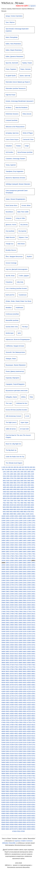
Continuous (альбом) (12, 314)
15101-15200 (18, 543)
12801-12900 (27, 529)
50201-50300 (10, 738)
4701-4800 (30, 487)
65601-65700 (27, 822)
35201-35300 (27, 653)
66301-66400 (18, 827)
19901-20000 (18, 569)
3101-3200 (13, 480)
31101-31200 (18, 631)
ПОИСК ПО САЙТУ (22, 6)
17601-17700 (27, 556)
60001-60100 (27, 791)
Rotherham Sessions (12, 114)
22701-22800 (18, 585)
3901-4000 (6, 485)
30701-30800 (18, 629)
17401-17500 (10, 556)
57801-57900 (10, 780)
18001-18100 (27, 558)
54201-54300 (10, 760)
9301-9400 (6, 511)
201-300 (13, 467)
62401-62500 (27, 804)
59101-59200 (18, 787)
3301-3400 (27, 480)
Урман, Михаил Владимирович (15, 199)
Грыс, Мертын (10, 22)
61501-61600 (18, 800)
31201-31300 (27, 631)
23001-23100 (10, 587)
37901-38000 (18, 669)
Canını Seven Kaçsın (12, 139)
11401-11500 (10, 523)
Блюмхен (9, 218)
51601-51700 (27, 744)
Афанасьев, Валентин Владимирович (18, 339)
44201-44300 (10, 704)
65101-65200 (18, 820)
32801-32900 (27, 640)
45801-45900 (10, 713)
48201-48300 (10, 727)
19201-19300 (27, 565)
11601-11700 (27, 523)
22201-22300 (10, 582)
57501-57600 (18, 778)
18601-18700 (10, 562)
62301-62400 (18, 804)
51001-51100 (10, 742)
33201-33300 (27, 642)
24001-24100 (27, 591)
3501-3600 (9, 483)
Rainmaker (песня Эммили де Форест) (18, 82)
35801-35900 (10, 658)
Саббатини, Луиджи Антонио (15, 346)
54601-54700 (10, 762)
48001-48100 (27, 725)
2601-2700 (9, 478)
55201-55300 (27, 764)
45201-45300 (27, 709)
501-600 (29, 467)
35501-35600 (18, 656)
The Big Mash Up (11, 450)
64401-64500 (27, 816)
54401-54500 (27, 760)
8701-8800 (27, 507)
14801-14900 (27, 540)
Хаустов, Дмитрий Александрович (16, 269)
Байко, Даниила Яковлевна (14, 56)
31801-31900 (10, 636)
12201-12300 (10, 527)
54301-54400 (18, 760)
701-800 (6, 469)
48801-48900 (27, 729)
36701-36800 (18, 662)
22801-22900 (27, 585)
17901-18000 (18, 558)
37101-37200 (18, 665)
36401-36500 (27, 660)
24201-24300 (10, 594)
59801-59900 (10, 791)
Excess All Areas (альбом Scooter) (16, 410)
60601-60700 (10, 795)
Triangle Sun (9, 244)
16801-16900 (27, 551)
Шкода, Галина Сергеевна (14, 16)
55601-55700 (27, 767)
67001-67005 (21, 831)
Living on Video (20, 218)
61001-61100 (10, 798)
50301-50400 (18, 738)
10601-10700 (10, 518)
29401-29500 (10, 622)
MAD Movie (21, 244)
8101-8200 (16, 505)
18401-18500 (27, 560)
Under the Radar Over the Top (15, 456)
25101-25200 (18, 598)
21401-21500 (10, 578)
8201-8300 (23, 505)
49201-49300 (27, 731)
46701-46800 (18, 718)
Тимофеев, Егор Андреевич (14, 171)
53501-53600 (18, 756)
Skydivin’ (29, 256)
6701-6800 (13, 498)
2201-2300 (13, 476)
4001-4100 (13, 485)
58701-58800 (18, 784)
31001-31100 (10, 631)
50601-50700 (10, 740)
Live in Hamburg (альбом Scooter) (16, 288)
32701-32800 (18, 640)
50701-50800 (18, 740)
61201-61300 (27, 798)
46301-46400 (18, 716)
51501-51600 (18, 744)
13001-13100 (10, 531)
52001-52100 (27, 747)
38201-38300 (10, 671)
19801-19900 (10, 569)
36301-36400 (18, 660)
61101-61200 (18, 798)
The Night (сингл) (11, 422)
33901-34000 (18, 647)
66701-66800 (18, 829)
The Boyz (25, 326)
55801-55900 (10, 769)
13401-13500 (10, 534)
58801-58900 (27, 784)
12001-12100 (27, 525)
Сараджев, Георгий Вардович (15, 384)
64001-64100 (27, 813)
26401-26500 (27, 605)
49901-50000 (18, 736)
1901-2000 (23, 474)
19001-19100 (10, 565)
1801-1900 (16, 474)
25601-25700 (27, 600)
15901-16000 (18, 547)
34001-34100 (27, 647)
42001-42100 (27, 691)
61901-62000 (18, 802)
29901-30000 (18, 625)
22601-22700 (10, 585)
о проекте (32, 6)
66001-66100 (27, 824)
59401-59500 (10, 789)
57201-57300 (27, 776)
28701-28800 (18, 618)
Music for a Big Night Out (13, 444)
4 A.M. (27, 416)
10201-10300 (10, 516)
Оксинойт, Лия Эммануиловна (15, 352)
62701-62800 (18, 807)
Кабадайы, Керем (11, 397)
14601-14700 (10, 540)
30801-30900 (27, 629)
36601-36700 (10, 662)
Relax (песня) (27, 114)
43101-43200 (18, 698)
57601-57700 (27, 778)
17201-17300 (27, 554)
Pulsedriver (9, 282)
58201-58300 (10, 782)
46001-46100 (27, 713)
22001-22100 (27, 580)
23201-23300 (27, 587)
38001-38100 (27, 669)
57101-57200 (18, 776)
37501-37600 (18, 667)
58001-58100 (27, 780)
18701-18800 (18, 562)
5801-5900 (13, 494)
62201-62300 (10, 804)
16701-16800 (18, 551)
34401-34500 (27, 649)
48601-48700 (10, 729)
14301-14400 (18, 538)
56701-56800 (18, 773)
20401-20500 (27, 571)
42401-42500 (27, 693)
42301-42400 (18, 693)
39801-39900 (10, 680)
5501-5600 (23, 491)
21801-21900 (10, 580)
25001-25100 (10, 598)
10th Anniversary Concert (13, 416)
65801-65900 (10, 824)
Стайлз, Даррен (24, 275)
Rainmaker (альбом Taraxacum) (16, 88)
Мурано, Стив (23, 237)
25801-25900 (10, 602)
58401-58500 (27, 782)
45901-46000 (18, 713)
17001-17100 (10, 554)
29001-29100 (10, 620)
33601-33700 (27, 645)
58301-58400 (18, 782)
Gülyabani (9, 146)
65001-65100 (10, 820)
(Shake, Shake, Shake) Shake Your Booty (18, 301)
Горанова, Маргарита (12, 378)
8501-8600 (13, 507)
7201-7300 (16, 500)
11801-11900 (10, 525)
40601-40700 (10, 685)
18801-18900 (27, 562)
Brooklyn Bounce (11, 250)
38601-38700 (10, 673)
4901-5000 (13, 489)
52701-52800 (18, 751)
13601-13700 (27, 534)
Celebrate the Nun (21, 403)
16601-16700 (10, 551)
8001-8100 (9, 505)
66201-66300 (10, 827)
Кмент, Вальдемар (11, 37)
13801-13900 (10, 536)
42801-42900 (27, 696)
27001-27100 (10, 609)
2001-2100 (30, 474)
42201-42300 (10, 693)
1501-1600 (27, 471)
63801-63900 (10, 813)
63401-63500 (10, 811)
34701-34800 (18, 651)
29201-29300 (27, 620)
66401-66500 (27, 827)
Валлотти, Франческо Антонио (15, 178)
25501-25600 (18, 600)
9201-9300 (30, 509)
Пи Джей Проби (11, 75)
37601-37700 (27, 667)
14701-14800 (18, 540)
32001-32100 (27, 636)
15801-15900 (10, 547)
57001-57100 (10, 776)
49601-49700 (27, 733)
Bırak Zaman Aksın (11, 205)
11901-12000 (18, 525)
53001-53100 (10, 753)
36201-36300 (10, 660)
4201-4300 (27, 485)
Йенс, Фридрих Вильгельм (14, 256)
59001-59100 (10, 787)
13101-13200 (18, 531)
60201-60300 (10, 793)
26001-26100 (27, 602)
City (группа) (22, 231)
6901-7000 (27, 498)
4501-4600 (16, 487)
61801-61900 (10, 802)
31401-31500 (10, 634)
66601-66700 (10, 829)
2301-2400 (20, 476)
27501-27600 (18, 611)
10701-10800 (18, 518)
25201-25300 (27, 598)
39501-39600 (18, 678)
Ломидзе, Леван (11, 358)
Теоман (18, 146)
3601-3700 (16, 483)
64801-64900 (27, 818)
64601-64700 (10, 818)
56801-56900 (27, 773)
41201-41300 (27, 687)
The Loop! (9, 403)
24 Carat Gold (24, 429)
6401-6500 (23, 496)
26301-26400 (18, 605)
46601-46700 (10, 718)
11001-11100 (10, 520)
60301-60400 (18, 793)
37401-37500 (10, 667)
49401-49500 (10, 733)
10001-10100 (25, 514)
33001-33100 (10, 642)
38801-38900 (27, 673)
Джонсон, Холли (11, 224)
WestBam (9, 307)
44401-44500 (27, 704)
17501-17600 (18, 556)
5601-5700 (30, 491)
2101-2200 (6, 476)
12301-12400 (18, 527)
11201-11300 (27, 520)
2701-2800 (16, 478)
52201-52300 (10, 749)
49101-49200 (18, 731)
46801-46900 (27, 718)
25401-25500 (10, 600)
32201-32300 (10, 638)
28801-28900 (27, 618)
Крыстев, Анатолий (12, 63)
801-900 (12, 469)
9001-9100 (16, 509)
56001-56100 (27, 769)
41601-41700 (27, 689)
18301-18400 (18, 560)
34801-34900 (27, 651)
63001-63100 (10, 809)
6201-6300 (9, 496)
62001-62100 (27, 802)
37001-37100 (10, 665)
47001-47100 (10, 720)
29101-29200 (18, 620)
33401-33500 (10, 645)
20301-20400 (18, 571)
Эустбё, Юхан (10, 275)
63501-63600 (18, 811)
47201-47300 (27, 720)
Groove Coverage (11, 263)
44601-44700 (10, 707)
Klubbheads (19, 307)
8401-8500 (6, 507)
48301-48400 (18, 727)
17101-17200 (18, 554)
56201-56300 (10, 771)
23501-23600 (18, 589)
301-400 (18, 467)
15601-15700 (27, 545)
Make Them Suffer (23, 212)
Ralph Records (10, 237)
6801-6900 (20, 498)
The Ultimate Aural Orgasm (14, 463)
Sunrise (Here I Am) (12, 326)
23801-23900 (10, 591)
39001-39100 (10, 676)
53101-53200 (18, 753)
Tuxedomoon (23, 295)
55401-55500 (10, 767)
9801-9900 (9, 514)
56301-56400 (18, 771)
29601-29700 (27, 622)
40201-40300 (10, 682)
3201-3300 (20, 480)
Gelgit (27, 146)
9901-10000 (17, 514)
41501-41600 (18, 689)
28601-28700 (10, 618)
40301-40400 (18, 682)
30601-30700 (10, 629)
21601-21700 (27, 578)
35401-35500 (10, 656)
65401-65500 (10, 822)
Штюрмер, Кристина (12, 133)
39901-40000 (18, 680)
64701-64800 (18, 818)
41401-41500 (10, 689)
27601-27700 (27, 611)
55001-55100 (10, 764)
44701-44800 (18, 707)
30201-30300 (10, 627)
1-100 (3, 467)
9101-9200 (23, 509)
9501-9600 (20, 511)
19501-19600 (18, 567)
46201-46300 (10, 716)
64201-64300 (10, 816)
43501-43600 (18, 700)
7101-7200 (9, 500)
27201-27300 (27, 609)
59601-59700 (27, 789)
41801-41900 (10, 691)
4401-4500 (9, 487)
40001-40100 (27, 680)
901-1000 (18, 469)
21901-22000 (18, 580)
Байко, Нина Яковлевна (13, 44)
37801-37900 (10, 669)
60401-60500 (27, 793)
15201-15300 (27, 543)
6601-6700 (6, 498)
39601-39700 (27, 678)
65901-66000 (18, 824)
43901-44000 (18, 702)
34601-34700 (10, 651)
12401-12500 (27, 527)
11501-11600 (18, 523)
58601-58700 (10, 784)
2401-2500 (27, 476)
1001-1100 (25, 469)
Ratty (31, 397)
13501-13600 (18, 534)
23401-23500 (10, 589)
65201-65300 (27, 820)
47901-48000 (18, 725)
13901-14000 (18, 536)
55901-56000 (18, 769)
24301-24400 (18, 594)
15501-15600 (18, 545)
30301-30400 (18, 627)
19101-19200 (18, 565)
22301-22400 (18, 582)
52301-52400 (18, 749)
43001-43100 (10, 698)
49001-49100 (10, 731)
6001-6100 (27, 494)
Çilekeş (23, 397)
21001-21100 (10, 576)
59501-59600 (18, 789)
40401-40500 (27, 682)
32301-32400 (18, 638)
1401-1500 (20, 471)
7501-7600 (6, 503)
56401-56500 (27, 771)
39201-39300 (27, 676)
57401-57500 (10, 778)
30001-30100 (27, 625)
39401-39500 (10, 678)
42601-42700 (10, 696)
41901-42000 (18, 691)
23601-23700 (27, 589)
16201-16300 (10, 549)
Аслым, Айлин (26, 205)
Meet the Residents (22, 107)
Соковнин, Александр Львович (15, 158)
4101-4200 (20, 485)
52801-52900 (27, 751)
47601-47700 (27, 722)
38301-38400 (18, 671)
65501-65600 (18, 822)
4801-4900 (6, 489)
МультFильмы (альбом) (24, 152)
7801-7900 (27, 503)
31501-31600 (18, 634)
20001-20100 (27, 569)
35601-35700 (27, 656)
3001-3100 (6, 480)
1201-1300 (6, 471)
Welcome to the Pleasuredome (15, 126)
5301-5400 (9, 491)
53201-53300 (27, 753)
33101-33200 (18, 642)
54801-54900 (27, 762)
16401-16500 (27, 549)
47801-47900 (10, 725)
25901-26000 (18, 602)
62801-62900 (27, 807)
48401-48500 (27, 727)
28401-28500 (27, 616)
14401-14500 (27, 538)
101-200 (7, 467)
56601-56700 (10, 773)
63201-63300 (27, 809)
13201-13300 (27, 531)
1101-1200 (32, 469)
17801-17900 (10, 558)
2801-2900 (23, 478)
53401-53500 (10, 756)
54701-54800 (18, 762)
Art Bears (8, 107)
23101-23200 (18, 587)
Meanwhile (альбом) (12, 320)
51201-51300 (27, 742)
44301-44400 (18, 704)
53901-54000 (18, 758)
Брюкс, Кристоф (25, 75)
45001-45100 (10, 709)
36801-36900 (27, 662)
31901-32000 (18, 636)
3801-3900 (30, 483)
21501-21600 (18, 578)
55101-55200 (18, 764)
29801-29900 (10, 625)
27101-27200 (18, 609)
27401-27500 (10, 611)
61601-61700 (27, 800)
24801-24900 (27, 596)
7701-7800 (20, 503)
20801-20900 (27, 574)
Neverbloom (9, 212)
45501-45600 (18, 711)
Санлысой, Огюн (28, 139)
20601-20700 (10, 574)
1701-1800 (9, 474)
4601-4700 (23, 487)
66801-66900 (27, 829)
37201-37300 (27, 665)
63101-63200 (18, 809)
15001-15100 (10, 543)
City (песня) (24, 224)
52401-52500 (27, 749)
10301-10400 (18, 516)
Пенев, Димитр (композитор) (15, 371)
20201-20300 (10, 571)
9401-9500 (13, 511)
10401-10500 (27, 516)
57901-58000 (18, 780)
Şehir (19, 333)
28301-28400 (18, 616)
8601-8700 (20, 507)
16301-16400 (18, 549)
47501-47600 (18, 722)
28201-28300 (10, 616)
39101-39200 (18, 676)
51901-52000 (18, 747)
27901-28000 (18, 614)
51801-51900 (10, 747)
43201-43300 (27, 698)
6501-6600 (30, 496)
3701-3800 (23, 483)
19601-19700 (27, 567)
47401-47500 (10, 722)
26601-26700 (10, 607)
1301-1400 (13, 471)
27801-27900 (10, 614)
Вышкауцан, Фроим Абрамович (16, 365)
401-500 (24, 467)
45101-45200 (18, 709)
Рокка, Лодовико (11, 69)
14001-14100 (27, 536)
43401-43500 (10, 700)
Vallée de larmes (11, 429)
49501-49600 (18, 733)
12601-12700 (10, 529)
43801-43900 (10, 702)
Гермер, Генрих (27, 63)
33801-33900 (10, 647)
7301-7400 (23, 500)
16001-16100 (27, 547)
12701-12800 (18, 529)
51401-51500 (10, 744)
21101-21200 (18, 576)
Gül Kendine (9, 152)
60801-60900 (27, 795)
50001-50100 (27, 736)
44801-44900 (27, 707)
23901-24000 (18, 591)
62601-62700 (10, 807)
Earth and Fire (10, 295)
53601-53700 (27, 756)
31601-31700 (27, 634)
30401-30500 (27, 627)
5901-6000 (20, 494)
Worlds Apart (10, 333)
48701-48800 (18, 729)
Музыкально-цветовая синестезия (16, 390)
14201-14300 (10, 538)
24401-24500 (27, 594)
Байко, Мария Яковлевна (14, 50)
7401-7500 (30, 500)
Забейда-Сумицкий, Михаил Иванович (18, 184)
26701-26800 (18, 607)
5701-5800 (6, 494)
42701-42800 (18, 696)
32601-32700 (10, 640)
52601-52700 (10, 751)
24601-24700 (10, 596)
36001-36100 (27, 658)
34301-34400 (18, 649)
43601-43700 (27, 700)
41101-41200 (18, 687)
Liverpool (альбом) (11, 120)
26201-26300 (10, 605)
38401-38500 (27, 671)
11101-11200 (18, 520)
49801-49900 (10, 736)
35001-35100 (10, 653)
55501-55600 (18, 767)
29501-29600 (18, 622)
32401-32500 (27, 638)
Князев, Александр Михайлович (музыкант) (19, 101)
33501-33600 (18, 645)
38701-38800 (18, 673)
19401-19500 (10, 567)
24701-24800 (18, 596)
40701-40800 (18, 685)
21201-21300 (27, 576)
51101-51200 (18, 742)
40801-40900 (27, 685)
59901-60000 (18, 791)
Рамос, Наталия (25, 69)
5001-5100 (20, 489)
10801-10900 (27, 518)
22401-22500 (27, 582)
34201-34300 (10, 649)
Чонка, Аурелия (11, 165)
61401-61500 (10, 800)
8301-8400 (30, 505)
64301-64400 (18, 816)
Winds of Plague (28, 133)
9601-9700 (27, 511)
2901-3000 (30, 478)
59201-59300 (27, 787)
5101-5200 (27, 489)
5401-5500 (16, 491)
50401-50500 (27, 738)
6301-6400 (16, 496)
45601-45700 (27, 711)
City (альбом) (10, 231)
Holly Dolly (20, 282)
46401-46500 (27, 716)
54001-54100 (27, 758)
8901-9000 (9, 509)
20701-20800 (18, 574)
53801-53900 (10, 758)
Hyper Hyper (24, 422)
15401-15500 (10, 545)
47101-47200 (18, 720)
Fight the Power (10, 95)
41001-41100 (10, 687)
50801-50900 (27, 740)
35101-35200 (18, 653)
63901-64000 (18, 813)
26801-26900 (27, 607)
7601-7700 (13, 503)
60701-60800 (18, 795)
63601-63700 (27, 811)
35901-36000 (18, 658)
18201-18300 (10, 560)
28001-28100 (27, 614)
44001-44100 (27, 702)
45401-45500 (10, 711)
